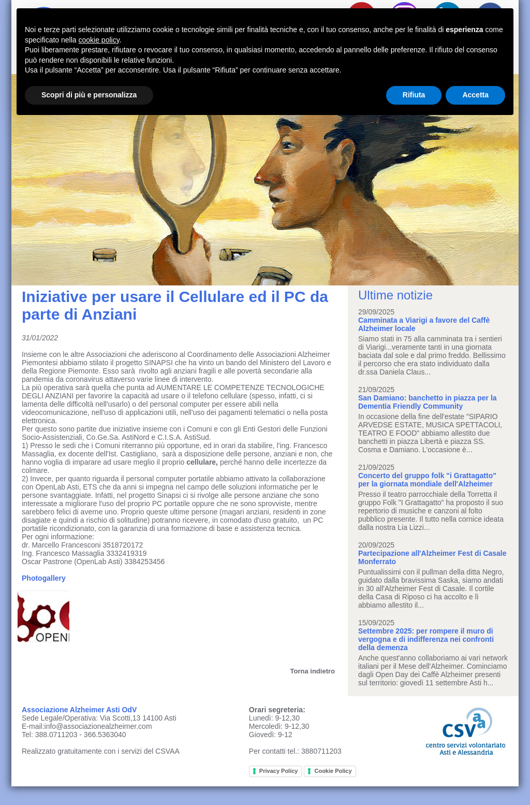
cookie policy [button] (99, 40)
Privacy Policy (278, 771)
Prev (25, 179)
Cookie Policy (332, 771)
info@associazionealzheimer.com (98, 726)
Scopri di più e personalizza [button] (89, 95)
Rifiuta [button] (414, 95)
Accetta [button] (475, 95)
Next (505, 179)
